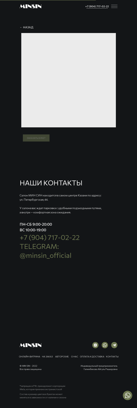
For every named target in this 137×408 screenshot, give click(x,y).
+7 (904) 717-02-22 (50, 237)
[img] (30, 6)
